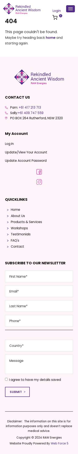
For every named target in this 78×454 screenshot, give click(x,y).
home (51, 37)
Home (15, 209)
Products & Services (26, 222)
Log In (9, 144)
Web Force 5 (59, 443)
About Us (18, 216)
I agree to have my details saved (33, 379)
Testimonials (21, 234)
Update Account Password (26, 160)
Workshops (19, 228)
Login (56, 10)
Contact (17, 246)
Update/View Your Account (26, 152)
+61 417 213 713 (30, 107)
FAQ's (15, 240)
